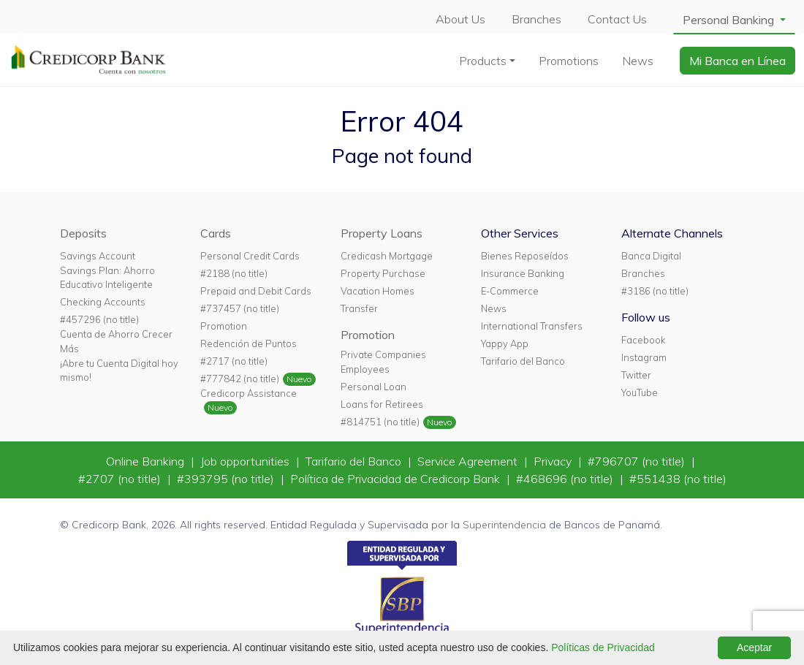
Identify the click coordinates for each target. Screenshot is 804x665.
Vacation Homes (377, 291)
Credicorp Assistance (248, 393)
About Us (460, 19)
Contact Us (617, 19)
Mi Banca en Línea (737, 60)
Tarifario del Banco (523, 361)
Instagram (644, 357)
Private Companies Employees (383, 361)
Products (483, 60)
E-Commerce (510, 291)
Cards (215, 233)
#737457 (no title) (239, 308)
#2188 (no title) (234, 273)
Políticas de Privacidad (603, 647)
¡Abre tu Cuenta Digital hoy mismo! (119, 370)
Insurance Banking (522, 273)
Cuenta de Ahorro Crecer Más (116, 341)
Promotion (223, 326)
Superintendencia (504, 524)
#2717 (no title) (234, 361)
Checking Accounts (102, 302)
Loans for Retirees (382, 404)
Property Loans (381, 233)
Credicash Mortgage (387, 256)
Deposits (83, 233)
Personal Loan (373, 386)
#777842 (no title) (239, 378)
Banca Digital (651, 256)
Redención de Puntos (248, 343)
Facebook (643, 340)
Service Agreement (468, 461)
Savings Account (97, 256)
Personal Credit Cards (250, 256)
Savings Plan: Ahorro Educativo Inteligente (107, 277)
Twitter (636, 375)
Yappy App (504, 343)
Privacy (554, 461)
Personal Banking (730, 19)
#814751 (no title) (380, 422)
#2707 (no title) (121, 478)
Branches (536, 19)
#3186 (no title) (655, 291)
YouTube (639, 392)
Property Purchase (383, 273)
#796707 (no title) (638, 461)
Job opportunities (246, 461)
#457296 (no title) (99, 319)
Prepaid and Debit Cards (255, 291)
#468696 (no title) (566, 478)
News (637, 60)
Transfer (359, 308)
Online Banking (146, 461)
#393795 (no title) (227, 478)
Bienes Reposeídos (525, 256)
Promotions (569, 60)
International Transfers (532, 326)
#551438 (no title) (678, 478)
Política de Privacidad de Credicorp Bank (396, 478)
